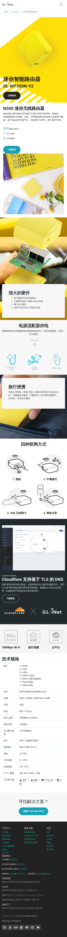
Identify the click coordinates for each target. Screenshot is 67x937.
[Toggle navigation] (61, 4)
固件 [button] (23, 780)
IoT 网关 (5, 832)
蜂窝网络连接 (29, 832)
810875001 (21, 864)
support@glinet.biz (42, 874)
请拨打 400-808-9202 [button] (33, 811)
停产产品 (5, 853)
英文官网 (50, 849)
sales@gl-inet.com (16, 874)
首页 (6, 12)
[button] (7, 184)
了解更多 (12, 149)
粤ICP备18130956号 (11, 921)
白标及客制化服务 (31, 843)
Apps (49, 843)
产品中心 (15, 12)
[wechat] (38, 927)
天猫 (11, 859)
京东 (16, 859)
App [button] (34, 780)
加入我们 (50, 846)
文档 (48, 832)
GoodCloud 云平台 (31, 836)
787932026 (23, 869)
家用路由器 (6, 839)
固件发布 (50, 836)
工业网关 (5, 843)
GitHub (49, 839)
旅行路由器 (6, 836)
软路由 (4, 849)
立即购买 (12, 95)
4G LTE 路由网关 (8, 846)
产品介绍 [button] (47, 780)
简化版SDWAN (29, 839)
